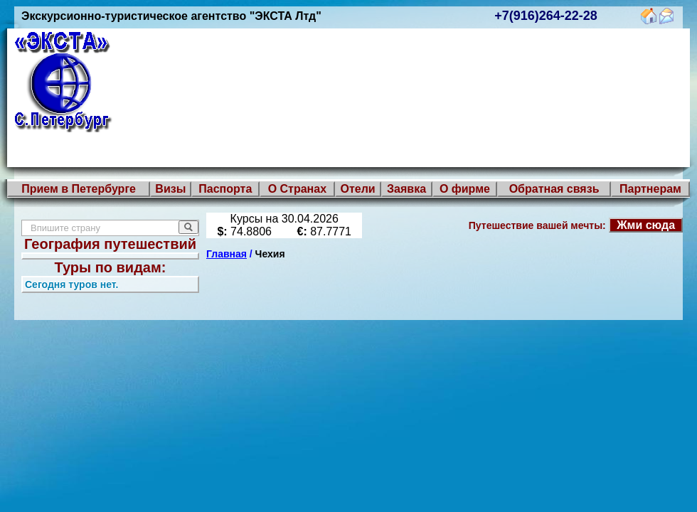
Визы (170, 189)
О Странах (297, 189)
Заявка (406, 189)
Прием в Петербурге (78, 189)
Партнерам (650, 189)
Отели (357, 189)
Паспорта (225, 189)
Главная (226, 254)
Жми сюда (645, 225)
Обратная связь (554, 189)
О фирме (465, 189)
